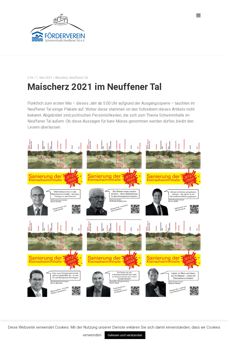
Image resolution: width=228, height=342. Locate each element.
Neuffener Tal (78, 77)
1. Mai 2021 (44, 77)
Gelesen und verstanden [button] (125, 335)
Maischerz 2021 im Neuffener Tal (94, 87)
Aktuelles (61, 77)
